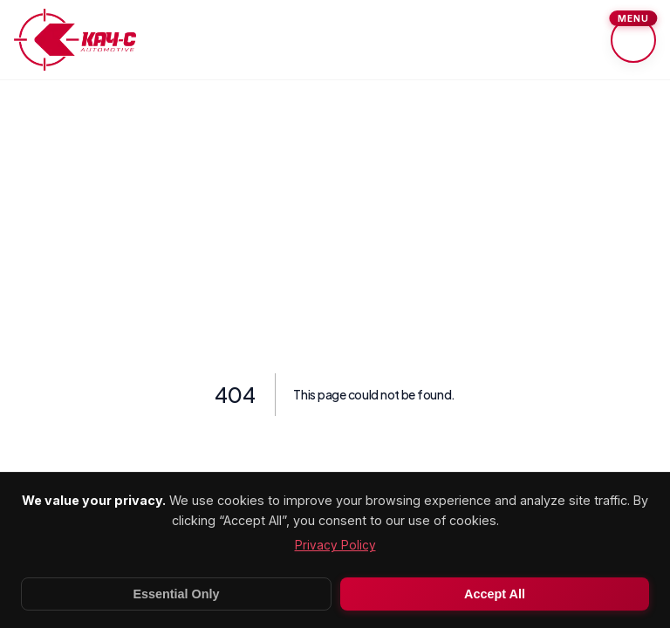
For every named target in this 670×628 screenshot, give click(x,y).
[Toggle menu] (633, 40)
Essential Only (176, 594)
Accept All (494, 594)
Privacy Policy (335, 545)
